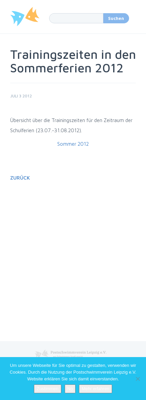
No (70, 388)
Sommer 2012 (73, 144)
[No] (137, 378)
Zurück (20, 178)
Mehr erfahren (95, 388)
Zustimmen (47, 388)
